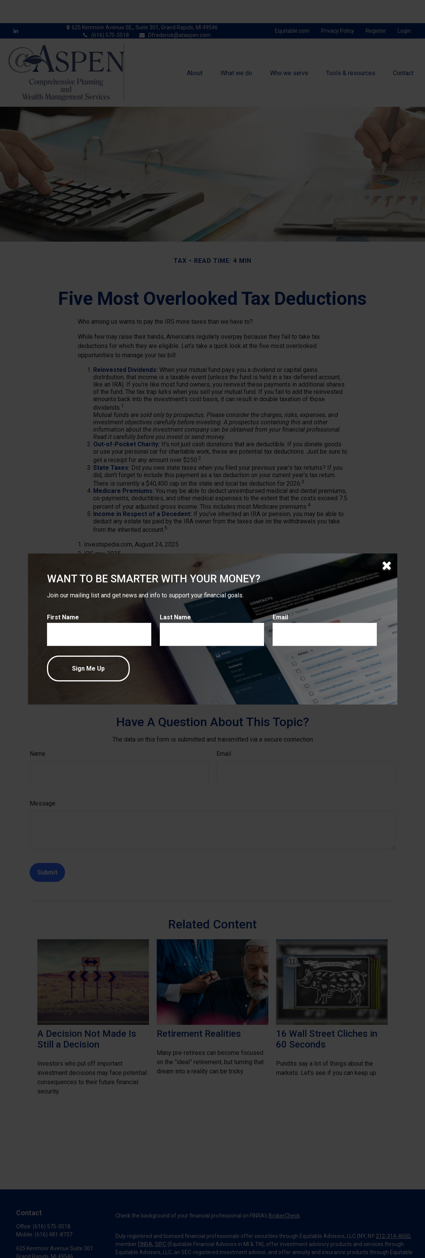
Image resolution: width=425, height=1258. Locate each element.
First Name (63, 617)
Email (280, 617)
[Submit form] (88, 668)
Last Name (175, 617)
